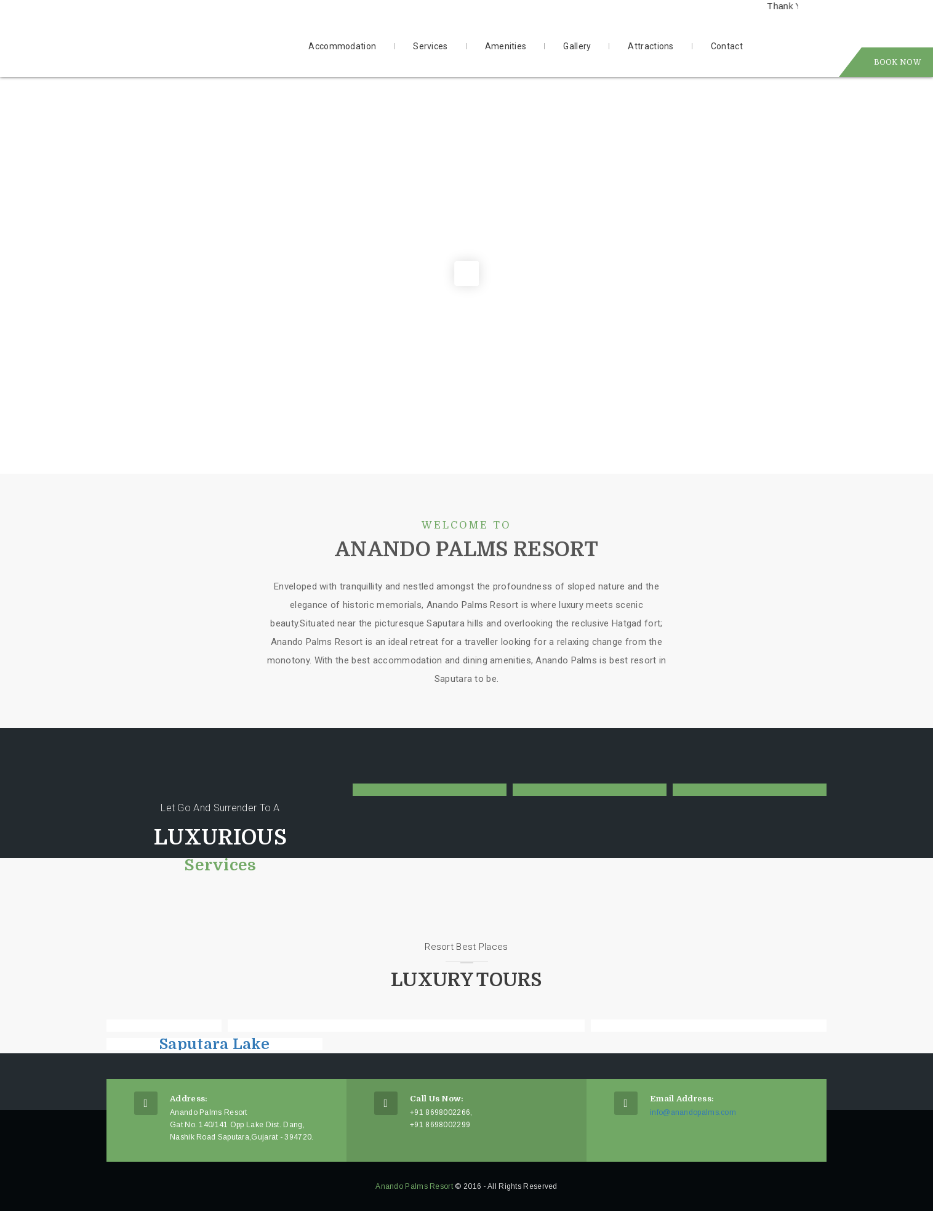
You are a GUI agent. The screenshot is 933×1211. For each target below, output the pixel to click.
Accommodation (342, 46)
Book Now (897, 62)
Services (430, 46)
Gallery (577, 46)
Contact (727, 46)
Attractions (650, 46)
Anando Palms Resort (414, 1186)
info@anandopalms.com (693, 1112)
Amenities (506, 46)
